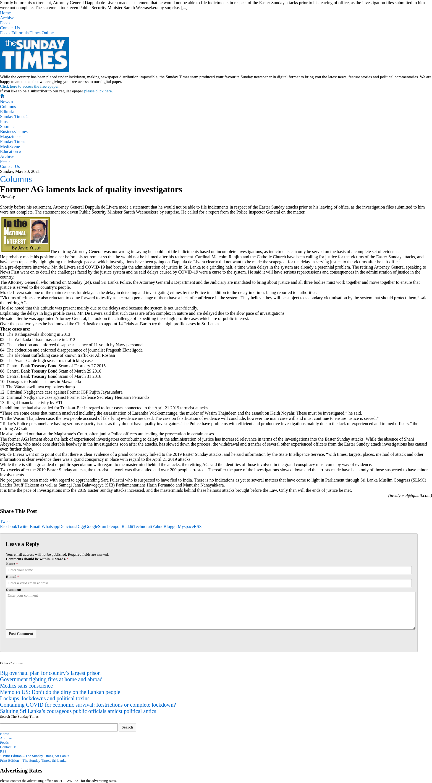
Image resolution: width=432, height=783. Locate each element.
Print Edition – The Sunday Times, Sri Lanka (34, 756)
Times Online (42, 32)
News (6, 101)
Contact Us (10, 27)
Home (5, 13)
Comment (13, 589)
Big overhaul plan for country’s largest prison (50, 673)
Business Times (14, 131)
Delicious (67, 526)
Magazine (10, 136)
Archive (7, 17)
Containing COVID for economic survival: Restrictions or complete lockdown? (88, 705)
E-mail (11, 576)
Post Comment (21, 634)
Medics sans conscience (26, 686)
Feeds (5, 22)
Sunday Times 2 (14, 116)
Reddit (127, 526)
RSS (197, 526)
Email (35, 526)
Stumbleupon (110, 526)
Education (10, 151)
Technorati (142, 526)
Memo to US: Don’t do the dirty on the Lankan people (60, 692)
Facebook (8, 526)
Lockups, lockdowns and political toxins (45, 698)
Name (10, 563)
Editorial (7, 111)
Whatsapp (50, 526)
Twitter (23, 526)
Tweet (5, 521)
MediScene (10, 146)
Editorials (19, 32)
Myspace (186, 526)
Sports (7, 126)
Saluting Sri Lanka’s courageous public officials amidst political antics (78, 711)
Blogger (171, 526)
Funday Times (12, 141)
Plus (4, 121)
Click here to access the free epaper (29, 86)
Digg (80, 526)
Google (91, 526)
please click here (98, 91)
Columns (8, 106)
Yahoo (158, 526)
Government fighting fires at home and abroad (51, 679)
